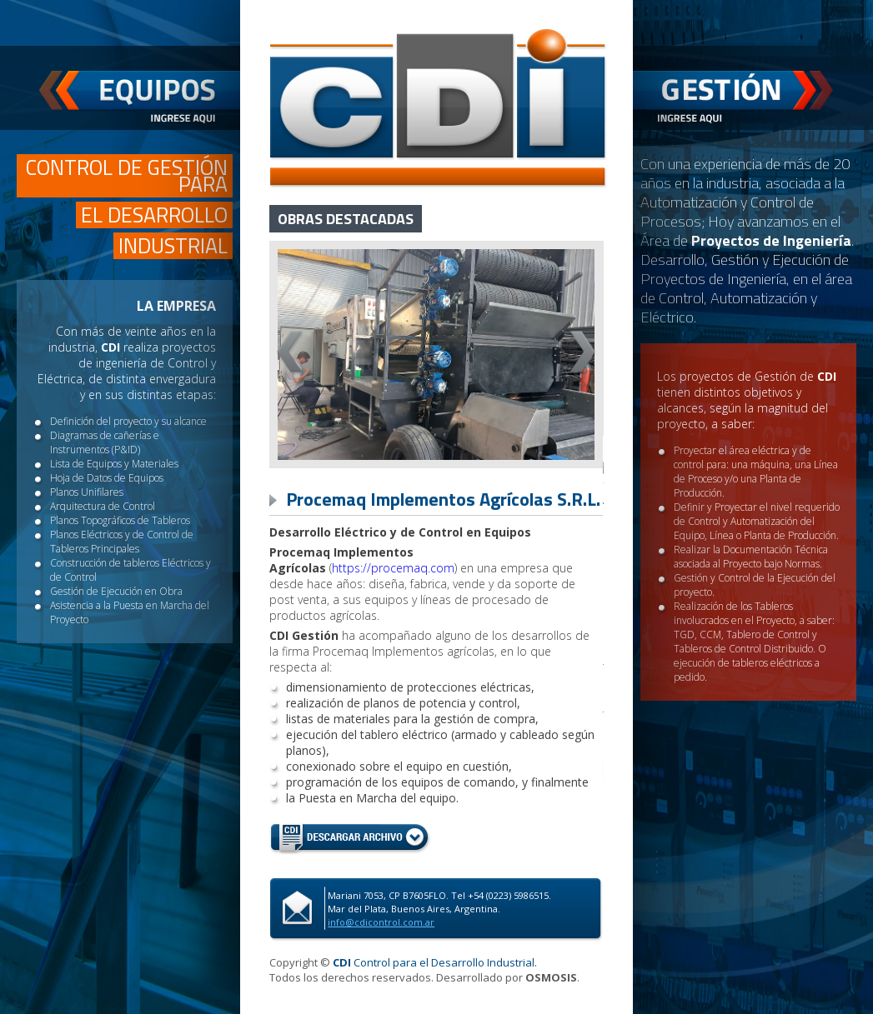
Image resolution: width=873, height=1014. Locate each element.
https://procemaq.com (393, 568)
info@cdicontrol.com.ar (381, 922)
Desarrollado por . (507, 977)
